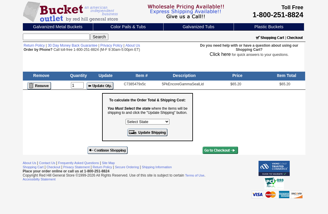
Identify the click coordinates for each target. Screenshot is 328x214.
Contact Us (47, 163)
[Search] (56, 37)
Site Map (108, 163)
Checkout (53, 167)
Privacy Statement (76, 167)
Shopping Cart (33, 167)
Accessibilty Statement (39, 179)
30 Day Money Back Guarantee (72, 45)
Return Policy (34, 45)
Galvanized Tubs (198, 26)
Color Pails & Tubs (127, 26)
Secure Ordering (127, 167)
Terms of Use (195, 175)
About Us (132, 45)
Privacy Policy (111, 45)
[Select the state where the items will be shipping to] (147, 122)
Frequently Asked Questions (78, 163)
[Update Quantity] (77, 85)
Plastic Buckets (268, 26)
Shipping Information (157, 167)
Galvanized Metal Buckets (57, 26)
